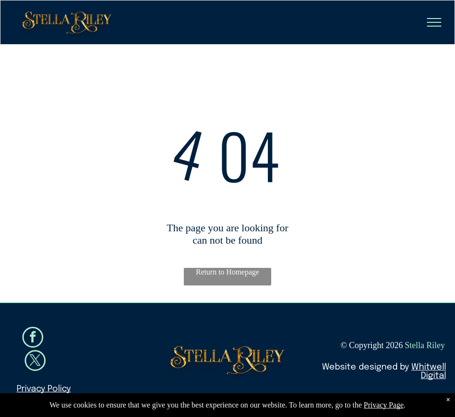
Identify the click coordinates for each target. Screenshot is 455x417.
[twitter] (35, 361)
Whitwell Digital (428, 371)
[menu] (434, 22)
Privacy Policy (44, 389)
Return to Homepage (227, 272)
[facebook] (32, 338)
